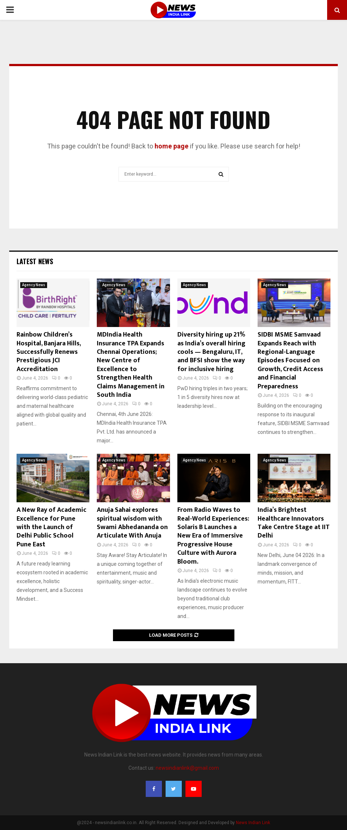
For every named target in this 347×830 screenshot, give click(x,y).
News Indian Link (253, 822)
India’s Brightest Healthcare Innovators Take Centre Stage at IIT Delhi (294, 522)
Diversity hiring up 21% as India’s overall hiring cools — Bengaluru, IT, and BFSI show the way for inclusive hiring (211, 352)
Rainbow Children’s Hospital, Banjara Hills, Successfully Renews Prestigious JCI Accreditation (49, 352)
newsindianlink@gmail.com (187, 768)
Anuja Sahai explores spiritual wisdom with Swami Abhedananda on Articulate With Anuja (132, 522)
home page (171, 146)
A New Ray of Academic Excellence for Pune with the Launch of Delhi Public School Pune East (51, 527)
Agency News (33, 285)
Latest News (35, 261)
